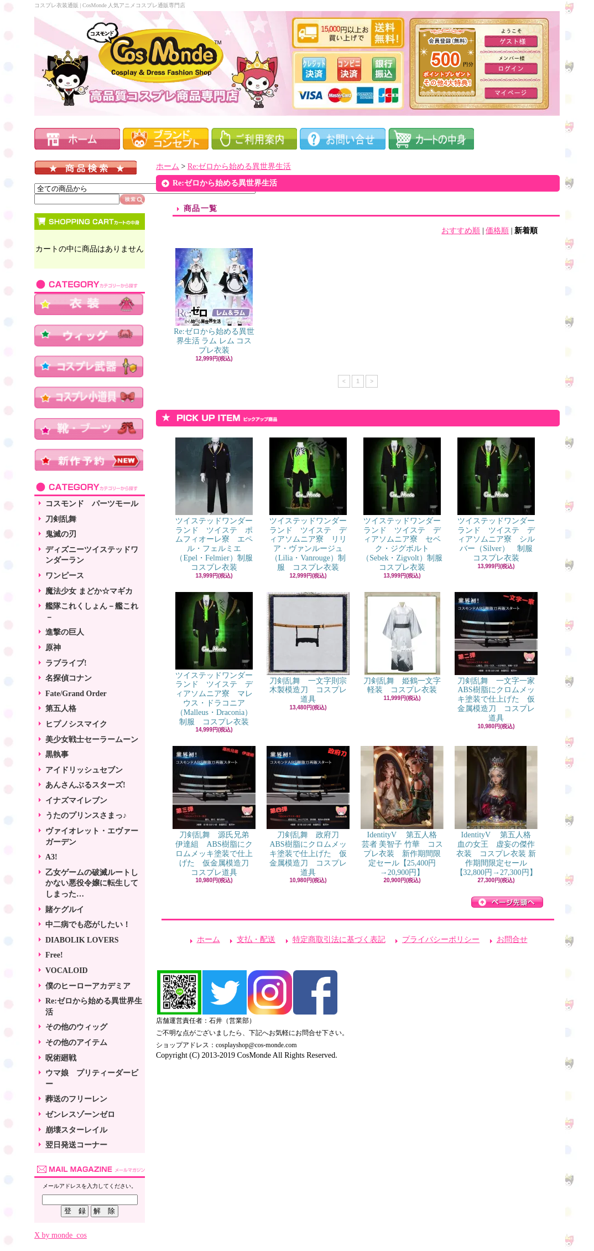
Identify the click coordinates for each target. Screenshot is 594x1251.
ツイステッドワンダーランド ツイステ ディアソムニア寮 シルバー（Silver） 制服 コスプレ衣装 (498, 499)
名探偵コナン (68, 678)
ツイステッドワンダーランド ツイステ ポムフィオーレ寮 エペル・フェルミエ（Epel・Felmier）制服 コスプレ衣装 (217, 504)
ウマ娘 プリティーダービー (91, 1078)
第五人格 (60, 708)
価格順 (497, 230)
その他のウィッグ (76, 1027)
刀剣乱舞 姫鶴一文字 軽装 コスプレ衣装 (406, 643)
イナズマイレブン (76, 800)
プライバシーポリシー (441, 939)
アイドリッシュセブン (84, 770)
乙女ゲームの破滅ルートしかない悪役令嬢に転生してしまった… (91, 883)
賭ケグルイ (64, 909)
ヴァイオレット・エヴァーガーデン (91, 836)
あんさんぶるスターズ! (85, 785)
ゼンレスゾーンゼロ (80, 1114)
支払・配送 (256, 939)
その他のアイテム (76, 1042)
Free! (54, 955)
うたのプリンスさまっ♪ (86, 815)
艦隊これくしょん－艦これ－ (91, 611)
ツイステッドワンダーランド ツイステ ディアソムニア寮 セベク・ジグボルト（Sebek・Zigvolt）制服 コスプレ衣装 (406, 504)
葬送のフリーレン (76, 1099)
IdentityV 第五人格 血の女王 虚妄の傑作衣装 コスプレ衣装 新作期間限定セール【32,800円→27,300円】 (497, 811)
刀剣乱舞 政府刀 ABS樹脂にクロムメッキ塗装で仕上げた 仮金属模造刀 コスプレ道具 (308, 811)
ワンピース (64, 576)
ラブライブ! (66, 663)
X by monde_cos (60, 1235)
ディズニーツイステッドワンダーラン (91, 555)
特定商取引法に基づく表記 (339, 939)
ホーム (167, 166)
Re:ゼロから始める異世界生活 (93, 1006)
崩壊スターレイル (76, 1130)
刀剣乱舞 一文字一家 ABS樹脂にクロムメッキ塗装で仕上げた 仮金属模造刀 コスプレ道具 (499, 657)
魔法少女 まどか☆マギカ (89, 591)
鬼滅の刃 (60, 534)
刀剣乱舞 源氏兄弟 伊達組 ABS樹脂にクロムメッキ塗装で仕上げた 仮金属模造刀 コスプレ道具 (215, 811)
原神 (53, 647)
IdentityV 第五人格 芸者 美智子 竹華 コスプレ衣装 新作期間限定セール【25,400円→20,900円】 (403, 811)
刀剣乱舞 (60, 519)
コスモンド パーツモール (91, 504)
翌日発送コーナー (76, 1145)
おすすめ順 (460, 230)
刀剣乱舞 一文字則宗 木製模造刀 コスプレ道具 (311, 648)
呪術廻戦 (60, 1058)
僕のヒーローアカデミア (88, 986)
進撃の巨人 (64, 632)
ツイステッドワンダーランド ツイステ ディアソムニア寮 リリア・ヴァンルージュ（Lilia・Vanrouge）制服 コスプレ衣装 (308, 504)
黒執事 (57, 754)
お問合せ (512, 939)
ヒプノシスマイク (76, 724)
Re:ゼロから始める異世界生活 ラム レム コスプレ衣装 (214, 301)
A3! (51, 857)
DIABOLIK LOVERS (82, 940)
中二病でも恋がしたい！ (88, 924)
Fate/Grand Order (76, 693)
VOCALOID (66, 970)
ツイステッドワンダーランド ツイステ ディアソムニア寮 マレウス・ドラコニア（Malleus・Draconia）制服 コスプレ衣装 (214, 659)
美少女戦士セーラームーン (91, 739)
